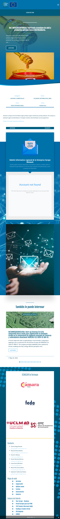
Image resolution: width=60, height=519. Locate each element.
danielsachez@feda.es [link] (17, 462)
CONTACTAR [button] (30, 12)
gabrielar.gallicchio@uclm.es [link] (18, 474)
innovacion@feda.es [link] (16, 466)
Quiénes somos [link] (20, 486)
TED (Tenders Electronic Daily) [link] (24, 506)
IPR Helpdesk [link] (19, 511)
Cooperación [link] (19, 484)
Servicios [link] (18, 481)
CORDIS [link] (18, 514)
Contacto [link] (18, 494)
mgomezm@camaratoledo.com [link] (20, 454)
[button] (58, 4)
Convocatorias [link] (20, 492)
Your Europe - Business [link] (22, 501)
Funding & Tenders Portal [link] (23, 509)
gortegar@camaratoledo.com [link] (19, 451)
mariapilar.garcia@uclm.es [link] (18, 470)
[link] (11, 128)
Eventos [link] (18, 489)
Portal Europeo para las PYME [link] (24, 504)
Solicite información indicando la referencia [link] (13, 121)
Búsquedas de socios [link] (30, 314)
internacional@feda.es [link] (17, 458)
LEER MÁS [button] (11, 48)
